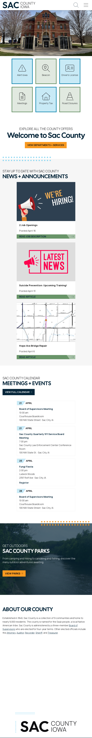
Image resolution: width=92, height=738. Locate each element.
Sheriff (39, 632)
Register (24, 482)
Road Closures (70, 99)
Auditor (20, 632)
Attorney (11, 632)
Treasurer (53, 632)
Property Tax (46, 99)
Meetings (22, 99)
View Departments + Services (45, 145)
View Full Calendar (18, 392)
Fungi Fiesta (26, 466)
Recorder (30, 632)
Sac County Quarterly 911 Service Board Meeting (41, 436)
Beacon (46, 70)
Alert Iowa (22, 70)
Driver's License (70, 70)
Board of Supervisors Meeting (36, 408)
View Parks (14, 573)
